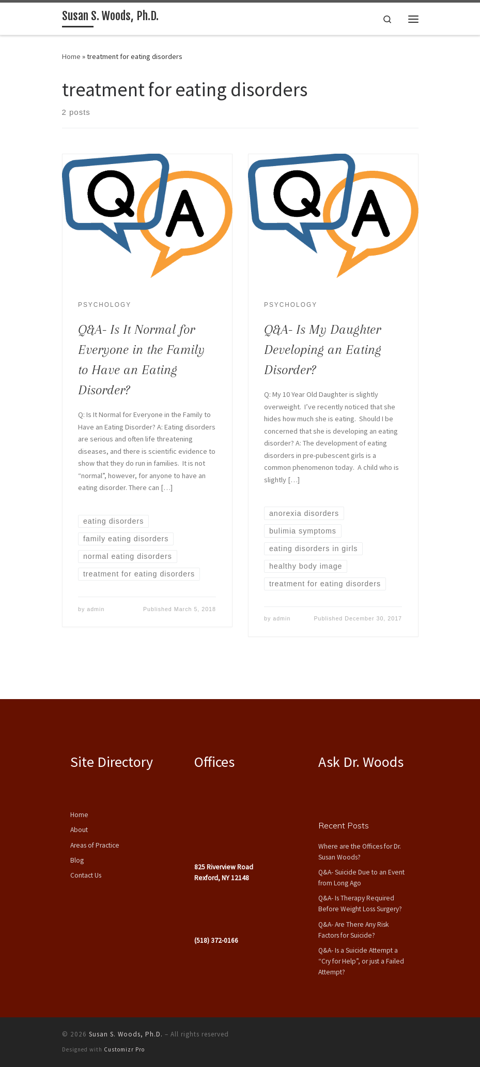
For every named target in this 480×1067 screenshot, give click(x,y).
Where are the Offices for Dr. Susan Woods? (359, 852)
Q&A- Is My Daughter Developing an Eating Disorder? (322, 349)
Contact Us (85, 875)
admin (95, 609)
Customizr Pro (124, 1049)
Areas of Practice (94, 845)
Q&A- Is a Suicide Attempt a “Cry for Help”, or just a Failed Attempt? (361, 961)
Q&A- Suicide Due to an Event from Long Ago (361, 877)
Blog (77, 860)
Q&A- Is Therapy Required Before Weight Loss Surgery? (360, 903)
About (79, 829)
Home (71, 56)
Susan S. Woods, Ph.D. (126, 1034)
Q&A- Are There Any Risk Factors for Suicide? (353, 930)
